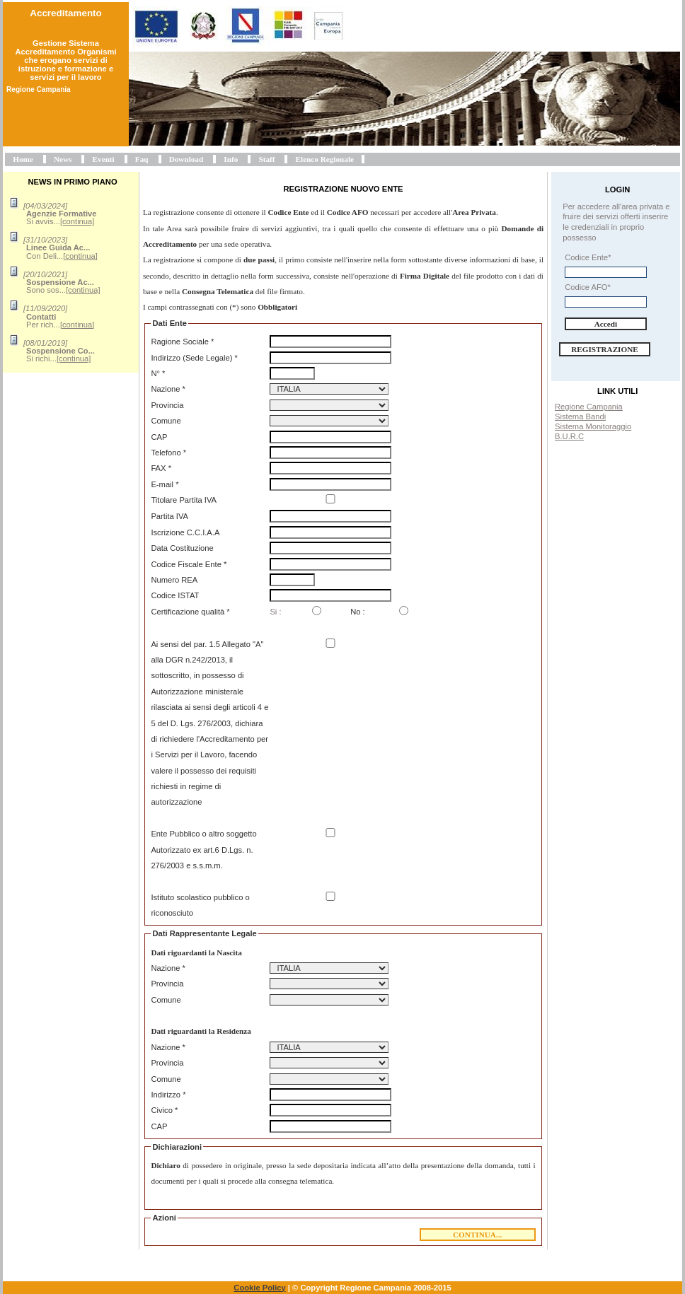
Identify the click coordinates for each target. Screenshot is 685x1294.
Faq (142, 159)
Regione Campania (589, 406)
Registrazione (604, 349)
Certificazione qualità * (190, 611)
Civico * (164, 1110)
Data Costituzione (182, 548)
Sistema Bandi (580, 416)
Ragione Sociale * (182, 341)
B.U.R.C (569, 436)
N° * (158, 373)
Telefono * (168, 452)
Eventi (104, 159)
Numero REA (174, 580)
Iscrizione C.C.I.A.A (185, 532)
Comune (165, 420)
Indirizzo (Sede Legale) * (194, 358)
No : (357, 611)
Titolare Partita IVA (184, 500)
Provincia (167, 405)
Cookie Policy (259, 1287)
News (62, 159)
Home (23, 159)
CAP (159, 437)
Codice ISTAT (175, 595)
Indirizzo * (168, 1094)
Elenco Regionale (325, 159)
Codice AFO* (588, 287)
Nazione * (168, 389)
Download (186, 159)
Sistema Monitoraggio (593, 426)
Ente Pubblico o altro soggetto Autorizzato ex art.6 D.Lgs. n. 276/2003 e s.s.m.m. (203, 849)
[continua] (77, 221)
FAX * (161, 468)
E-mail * (164, 484)
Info (231, 159)
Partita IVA (169, 516)
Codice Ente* (588, 257)
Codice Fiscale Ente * (188, 564)
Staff (266, 159)
